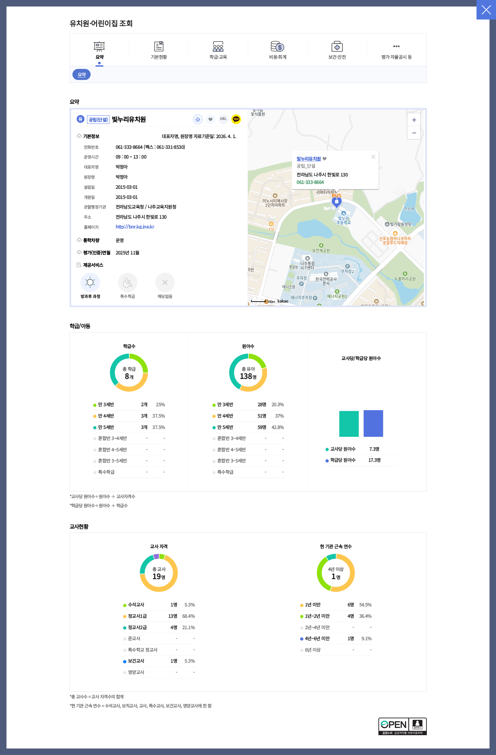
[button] (373, 157)
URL (223, 119)
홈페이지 (198, 119)
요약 (82, 74)
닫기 (486, 10)
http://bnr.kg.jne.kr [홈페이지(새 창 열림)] (135, 226)
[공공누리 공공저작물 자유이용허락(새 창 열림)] (402, 733)
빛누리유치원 (309, 158)
